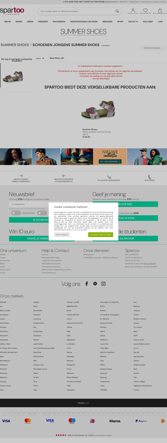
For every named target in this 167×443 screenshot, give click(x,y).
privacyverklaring (77, 230)
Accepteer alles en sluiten (100, 235)
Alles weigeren (62, 235)
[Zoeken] (117, 11)
